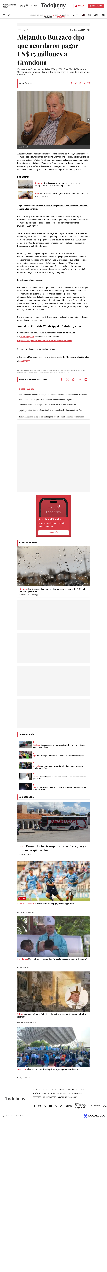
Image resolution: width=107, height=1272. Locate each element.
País (57, 15)
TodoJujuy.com (27, 336)
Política (65, 15)
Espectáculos (39, 1097)
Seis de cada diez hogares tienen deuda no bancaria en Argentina (46, 399)
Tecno (59, 1093)
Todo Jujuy (21, 30)
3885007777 (24, 361)
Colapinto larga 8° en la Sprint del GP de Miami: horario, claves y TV (47, 405)
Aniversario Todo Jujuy (67, 1097)
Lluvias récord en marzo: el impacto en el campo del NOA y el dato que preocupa (53, 394)
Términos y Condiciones (69, 1105)
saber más (53, 532)
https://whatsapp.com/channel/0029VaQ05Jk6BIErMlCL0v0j (44, 340)
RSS (90, 1106)
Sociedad (51, 1093)
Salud (43, 1093)
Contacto (97, 1106)
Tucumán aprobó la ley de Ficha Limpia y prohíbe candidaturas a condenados (51, 417)
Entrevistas (77, 1093)
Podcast (67, 1093)
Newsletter (60, 17)
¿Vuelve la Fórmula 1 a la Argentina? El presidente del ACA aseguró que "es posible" (50, 411)
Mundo (75, 15)
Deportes (70, 1090)
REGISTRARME (97, 6)
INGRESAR (81, 6)
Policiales (48, 17)
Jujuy (49, 15)
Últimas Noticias (36, 15)
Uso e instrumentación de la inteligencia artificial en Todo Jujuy (80, 1105)
